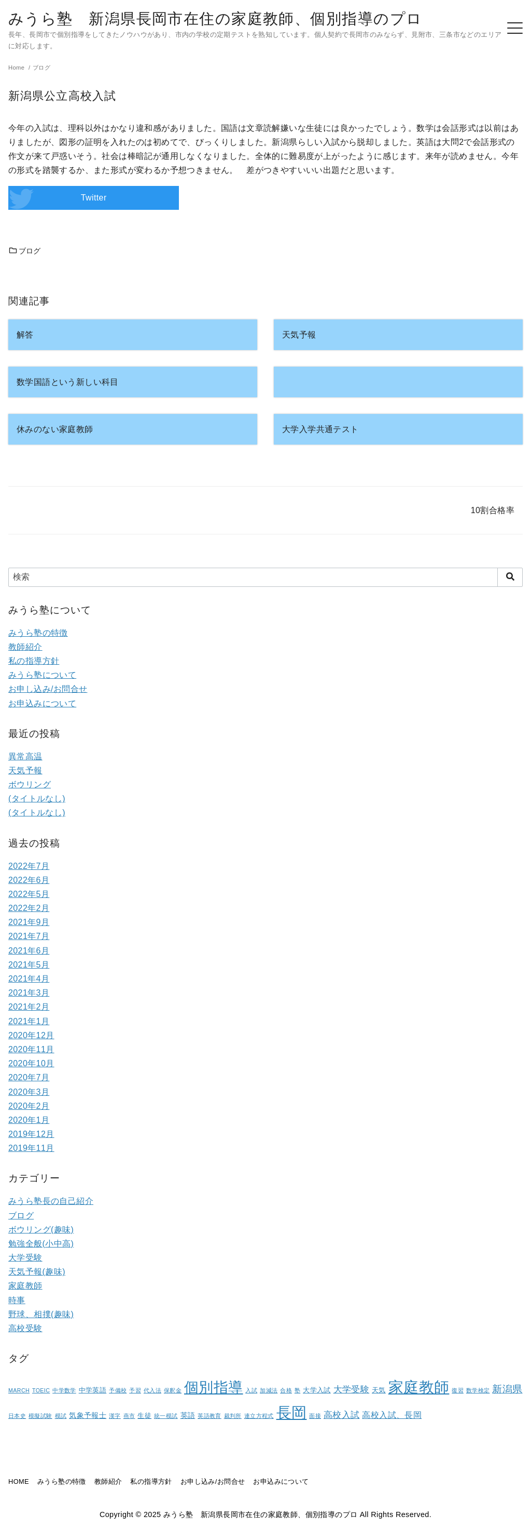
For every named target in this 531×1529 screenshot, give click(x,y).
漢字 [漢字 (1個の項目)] (115, 1416)
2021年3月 (28, 992)
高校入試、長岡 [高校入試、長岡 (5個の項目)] (392, 1415)
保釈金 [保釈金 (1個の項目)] (172, 1390)
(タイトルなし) (36, 798)
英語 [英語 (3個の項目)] (187, 1415)
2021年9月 (28, 922)
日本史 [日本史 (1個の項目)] (17, 1416)
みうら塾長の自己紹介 (50, 1201)
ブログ (24, 251)
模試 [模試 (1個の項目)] (61, 1416)
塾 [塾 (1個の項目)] (297, 1390)
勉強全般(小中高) (41, 1243)
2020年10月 (31, 1063)
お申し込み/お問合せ (47, 689)
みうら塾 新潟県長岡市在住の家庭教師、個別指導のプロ (215, 18)
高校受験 (25, 1328)
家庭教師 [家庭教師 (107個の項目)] (419, 1387)
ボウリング (29, 784)
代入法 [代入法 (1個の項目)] (152, 1390)
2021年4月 (28, 978)
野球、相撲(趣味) (41, 1314)
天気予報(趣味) (36, 1271)
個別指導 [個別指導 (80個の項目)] (213, 1387)
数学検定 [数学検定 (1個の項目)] (478, 1390)
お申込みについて (42, 703)
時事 (16, 1300)
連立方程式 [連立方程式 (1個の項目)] (259, 1416)
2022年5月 (28, 894)
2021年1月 (28, 1021)
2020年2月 (28, 1106)
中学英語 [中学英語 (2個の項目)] (93, 1390)
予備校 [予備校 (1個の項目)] (118, 1390)
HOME (18, 1481)
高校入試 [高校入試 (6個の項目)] (342, 1415)
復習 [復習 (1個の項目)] (458, 1390)
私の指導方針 (33, 660)
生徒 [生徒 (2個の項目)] (144, 1415)
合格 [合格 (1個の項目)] (286, 1390)
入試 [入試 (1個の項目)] (251, 1390)
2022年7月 (28, 866)
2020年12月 (31, 1035)
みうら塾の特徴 (38, 632)
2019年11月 (31, 1148)
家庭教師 (25, 1285)
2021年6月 (28, 950)
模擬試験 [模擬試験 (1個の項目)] (40, 1416)
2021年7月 (28, 936)
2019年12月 (31, 1134)
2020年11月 (31, 1049)
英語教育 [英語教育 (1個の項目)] (209, 1416)
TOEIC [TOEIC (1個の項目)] (41, 1390)
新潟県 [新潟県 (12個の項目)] (507, 1388)
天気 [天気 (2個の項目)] (379, 1390)
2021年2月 (28, 1006)
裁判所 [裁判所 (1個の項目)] (233, 1416)
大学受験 (25, 1257)
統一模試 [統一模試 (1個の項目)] (166, 1416)
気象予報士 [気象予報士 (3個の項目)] (87, 1415)
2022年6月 (28, 880)
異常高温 (25, 756)
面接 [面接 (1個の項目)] (315, 1416)
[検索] (265, 577)
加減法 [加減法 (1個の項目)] (268, 1390)
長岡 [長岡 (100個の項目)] (291, 1412)
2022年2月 (28, 908)
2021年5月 (28, 964)
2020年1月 (28, 1120)
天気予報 (25, 770)
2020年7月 (28, 1077)
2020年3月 (28, 1092)
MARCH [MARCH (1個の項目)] (19, 1390)
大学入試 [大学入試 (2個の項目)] (317, 1390)
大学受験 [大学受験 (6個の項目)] (351, 1389)
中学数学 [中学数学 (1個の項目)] (64, 1390)
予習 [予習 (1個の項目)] (135, 1390)
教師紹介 (25, 646)
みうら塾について (42, 674)
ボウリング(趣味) (41, 1229)
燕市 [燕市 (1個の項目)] (129, 1416)
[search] (510, 577)
